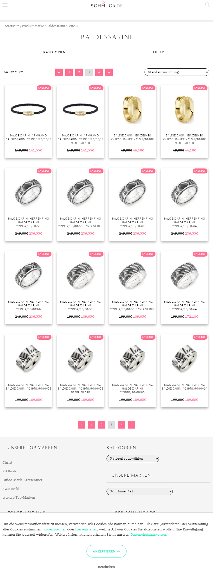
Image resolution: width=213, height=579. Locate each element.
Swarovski (10, 489)
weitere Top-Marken (18, 497)
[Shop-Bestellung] (176, 72)
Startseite (12, 26)
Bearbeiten (106, 567)
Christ (7, 462)
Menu (5, 5)
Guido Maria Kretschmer (22, 480)
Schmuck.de (106, 5)
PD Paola (9, 471)
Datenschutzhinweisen (148, 534)
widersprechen (54, 529)
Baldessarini (55, 26)
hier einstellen (86, 529)
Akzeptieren (104, 551)
